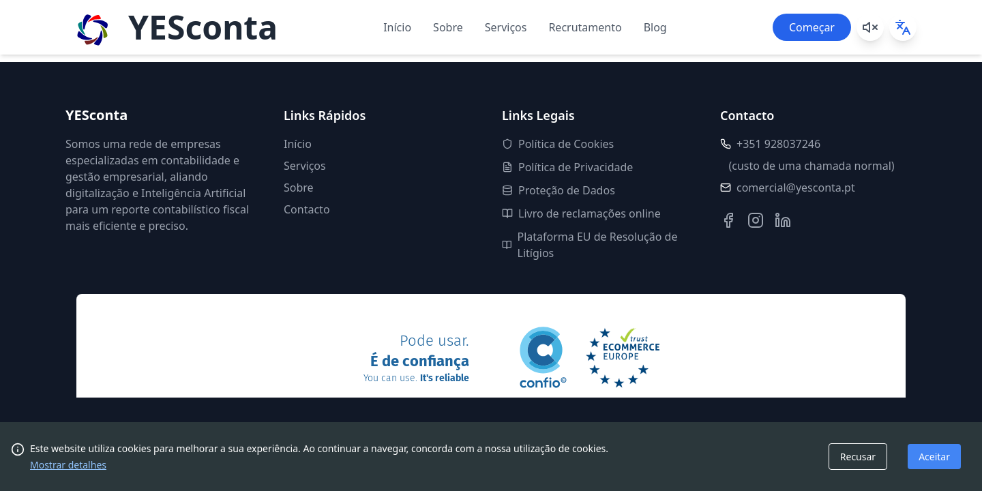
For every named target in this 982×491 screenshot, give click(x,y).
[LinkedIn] (783, 220)
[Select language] (903, 27)
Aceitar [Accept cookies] (934, 456)
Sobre (448, 27)
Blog (655, 27)
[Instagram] (755, 220)
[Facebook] (728, 220)
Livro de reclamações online (581, 213)
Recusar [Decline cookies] (858, 456)
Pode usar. (416, 360)
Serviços (506, 27)
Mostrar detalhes (68, 464)
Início (397, 27)
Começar (812, 27)
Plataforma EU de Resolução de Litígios (589, 245)
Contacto (307, 209)
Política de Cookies (558, 143)
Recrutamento (584, 27)
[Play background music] (870, 27)
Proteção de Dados (558, 190)
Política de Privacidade (567, 167)
